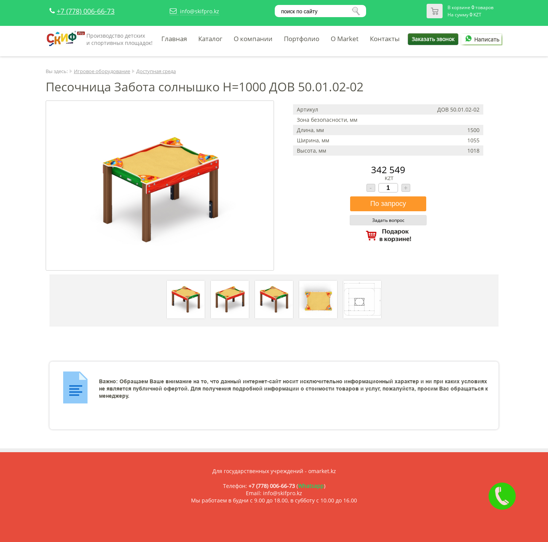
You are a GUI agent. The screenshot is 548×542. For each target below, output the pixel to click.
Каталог (210, 38)
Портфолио (301, 38)
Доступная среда (156, 71)
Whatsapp (311, 485)
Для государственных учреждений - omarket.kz (274, 471)
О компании (253, 38)
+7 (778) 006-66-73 (86, 11)
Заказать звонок (433, 39)
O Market (344, 38)
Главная (174, 38)
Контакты (385, 38)
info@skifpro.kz (199, 11)
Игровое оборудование (102, 71)
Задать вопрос (388, 220)
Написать (481, 39)
